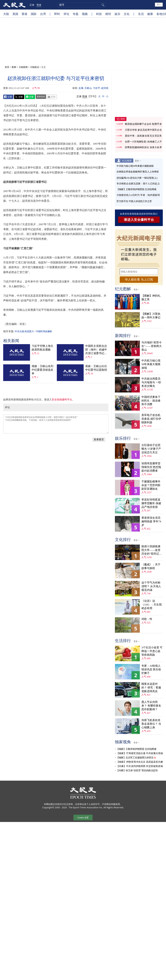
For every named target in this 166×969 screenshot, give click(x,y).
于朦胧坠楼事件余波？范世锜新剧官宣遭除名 (150, 485)
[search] (81, 5)
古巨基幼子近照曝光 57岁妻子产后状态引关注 (151, 449)
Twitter (19, 97)
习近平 (96, 88)
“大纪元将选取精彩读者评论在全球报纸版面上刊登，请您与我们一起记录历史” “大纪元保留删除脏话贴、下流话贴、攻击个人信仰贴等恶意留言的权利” (55, 423)
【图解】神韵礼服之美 (150, 297)
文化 (126, 14)
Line (30, 97)
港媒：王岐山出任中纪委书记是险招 (96, 368)
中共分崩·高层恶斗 (24, 331)
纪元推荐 (127, 160)
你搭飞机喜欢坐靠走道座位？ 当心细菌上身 (151, 724)
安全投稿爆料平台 (62, 399)
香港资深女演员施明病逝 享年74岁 (151, 521)
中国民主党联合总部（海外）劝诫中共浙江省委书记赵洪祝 (96, 349)
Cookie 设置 (82, 817)
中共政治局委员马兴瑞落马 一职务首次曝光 (151, 382)
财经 (108, 14)
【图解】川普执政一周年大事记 (150, 315)
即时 (57, 14)
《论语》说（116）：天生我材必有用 (151, 604)
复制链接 (41, 96)
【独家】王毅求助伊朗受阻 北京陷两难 (136, 189)
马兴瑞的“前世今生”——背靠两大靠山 (151, 346)
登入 (159, 4)
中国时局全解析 (44, 331)
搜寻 (102, 5)
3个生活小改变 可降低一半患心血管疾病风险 (151, 651)
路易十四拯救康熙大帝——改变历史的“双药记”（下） (150, 550)
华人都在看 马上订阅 (139, 279)
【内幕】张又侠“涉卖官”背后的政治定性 (137, 770)
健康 (150, 14)
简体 (39, 4)
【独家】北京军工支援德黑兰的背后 (134, 757)
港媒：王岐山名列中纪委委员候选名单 (42, 370)
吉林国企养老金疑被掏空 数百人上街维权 (138, 171)
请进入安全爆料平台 (139, 219)
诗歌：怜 (146, 619)
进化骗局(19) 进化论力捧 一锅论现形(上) (137, 178)
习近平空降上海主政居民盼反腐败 (42, 347)
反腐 (81, 88)
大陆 (6, 14)
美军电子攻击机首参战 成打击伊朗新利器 (151, 419)
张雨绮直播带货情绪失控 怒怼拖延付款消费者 (151, 467)
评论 (66, 14)
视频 (85, 14)
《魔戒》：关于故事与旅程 (150, 566)
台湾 (43, 14)
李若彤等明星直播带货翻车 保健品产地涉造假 (151, 503)
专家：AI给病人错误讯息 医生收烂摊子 (151, 669)
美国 (15, 14)
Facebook (8, 97)
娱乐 (117, 14)
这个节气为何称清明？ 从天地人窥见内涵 (151, 586)
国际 (34, 14)
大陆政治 (34, 67)
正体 (32, 4)
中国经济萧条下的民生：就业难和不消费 (150, 400)
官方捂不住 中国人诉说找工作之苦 (134, 201)
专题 (75, 14)
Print (52, 97)
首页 (7, 67)
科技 (99, 14)
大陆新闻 (23, 67)
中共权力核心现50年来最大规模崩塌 (135, 166)
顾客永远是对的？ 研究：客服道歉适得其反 (151, 687)
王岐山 (88, 88)
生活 (141, 14)
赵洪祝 (104, 88)
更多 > (138, 160)
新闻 (14, 67)
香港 (24, 14)
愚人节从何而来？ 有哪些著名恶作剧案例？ (151, 706)
